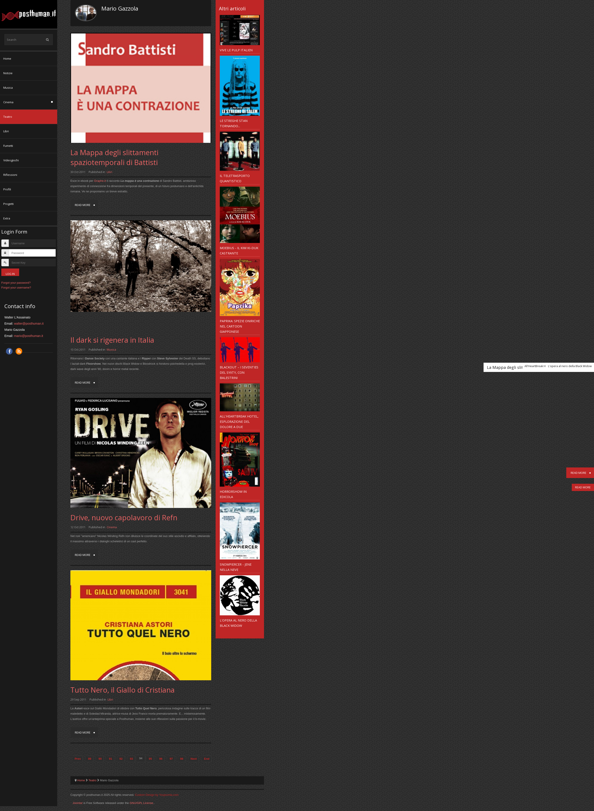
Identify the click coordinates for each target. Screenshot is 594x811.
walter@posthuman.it (29, 323)
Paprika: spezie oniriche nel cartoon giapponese (240, 326)
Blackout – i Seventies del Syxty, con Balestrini (239, 372)
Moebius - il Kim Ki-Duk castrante (239, 250)
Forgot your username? (16, 287)
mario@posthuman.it (28, 336)
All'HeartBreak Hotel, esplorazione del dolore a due (239, 421)
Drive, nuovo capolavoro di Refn (123, 517)
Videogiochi (11, 160)
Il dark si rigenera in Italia (112, 340)
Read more (82, 205)
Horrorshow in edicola (233, 494)
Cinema (8, 102)
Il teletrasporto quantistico (235, 178)
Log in (10, 274)
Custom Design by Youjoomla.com (157, 794)
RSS (19, 351)
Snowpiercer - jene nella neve (235, 567)
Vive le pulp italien (236, 50)
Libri (6, 131)
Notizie (8, 73)
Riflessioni (10, 175)
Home (7, 59)
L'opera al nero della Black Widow (238, 623)
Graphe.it (100, 180)
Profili (7, 189)
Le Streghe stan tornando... (234, 123)
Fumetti (8, 146)
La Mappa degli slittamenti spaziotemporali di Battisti (114, 157)
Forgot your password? (16, 282)
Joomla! (78, 803)
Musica (8, 88)
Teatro (7, 117)
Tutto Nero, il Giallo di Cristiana (122, 690)
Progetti (8, 204)
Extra (6, 218)
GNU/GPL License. (142, 803)
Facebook (9, 351)
